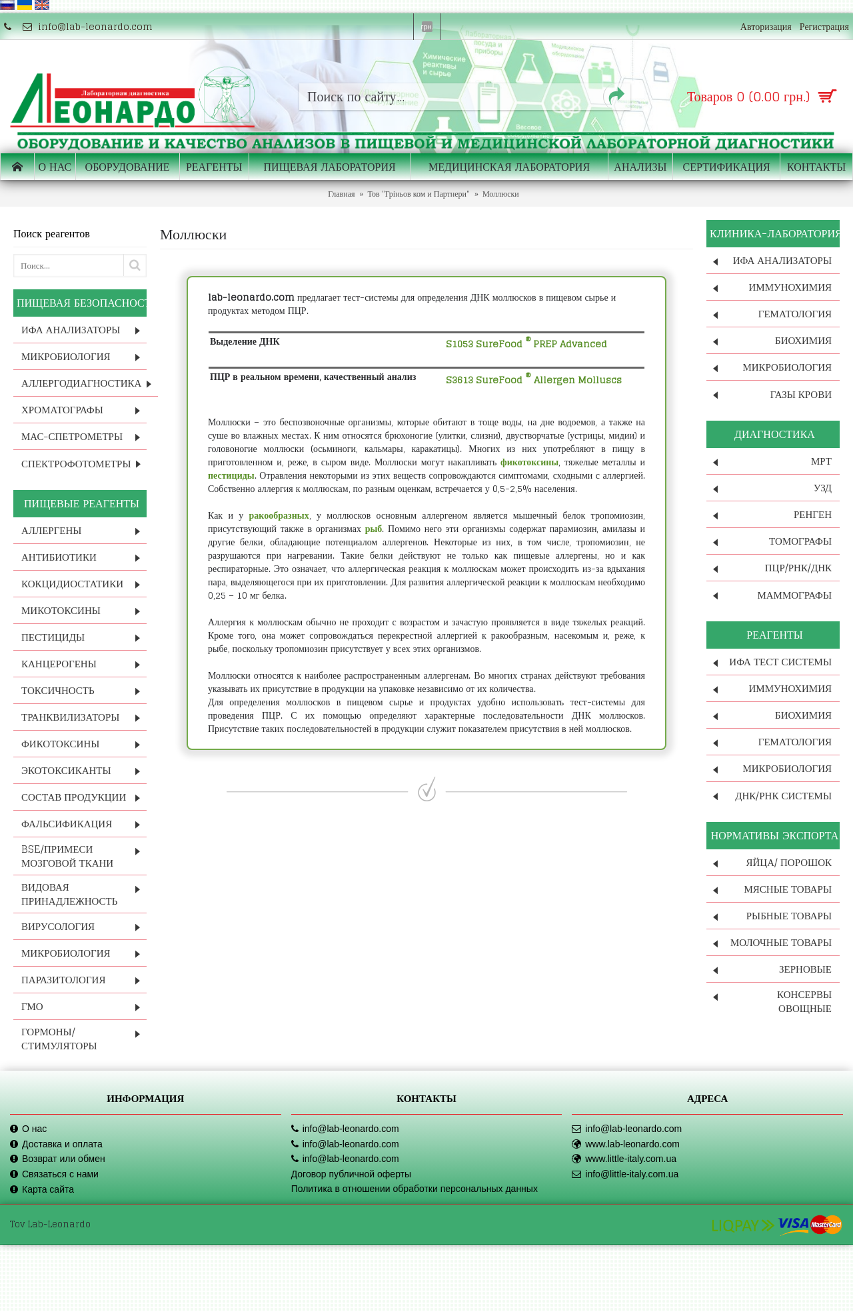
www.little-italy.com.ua (624, 1159)
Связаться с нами (54, 1174)
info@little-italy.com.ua (625, 1174)
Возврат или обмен (57, 1159)
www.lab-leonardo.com (626, 1144)
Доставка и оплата (56, 1144)
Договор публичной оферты (351, 1174)
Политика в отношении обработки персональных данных (414, 1188)
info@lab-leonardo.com (345, 1129)
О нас (28, 1129)
